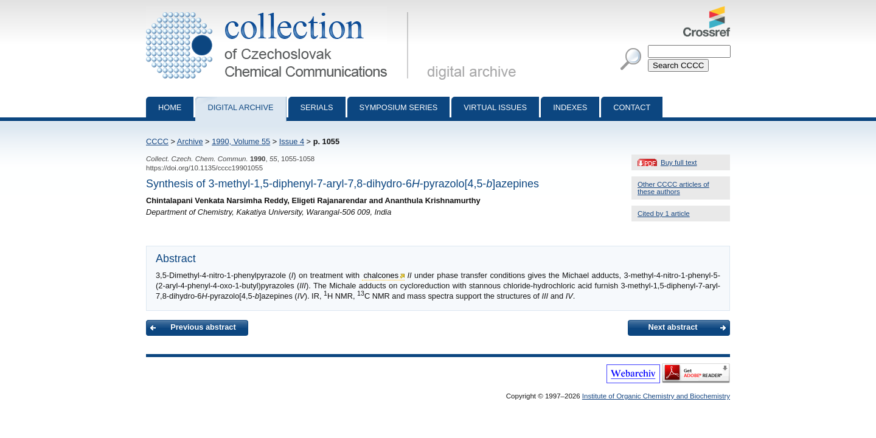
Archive (190, 141)
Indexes (570, 107)
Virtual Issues (495, 107)
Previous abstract (202, 327)
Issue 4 (291, 141)
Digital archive (240, 107)
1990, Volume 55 (241, 141)
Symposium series (399, 107)
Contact (631, 107)
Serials (317, 107)
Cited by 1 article (664, 213)
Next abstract (672, 327)
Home (169, 107)
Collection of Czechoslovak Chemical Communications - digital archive (279, 11)
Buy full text (679, 162)
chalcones (380, 275)
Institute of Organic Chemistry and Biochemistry (656, 396)
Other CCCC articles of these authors (673, 188)
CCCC (157, 141)
